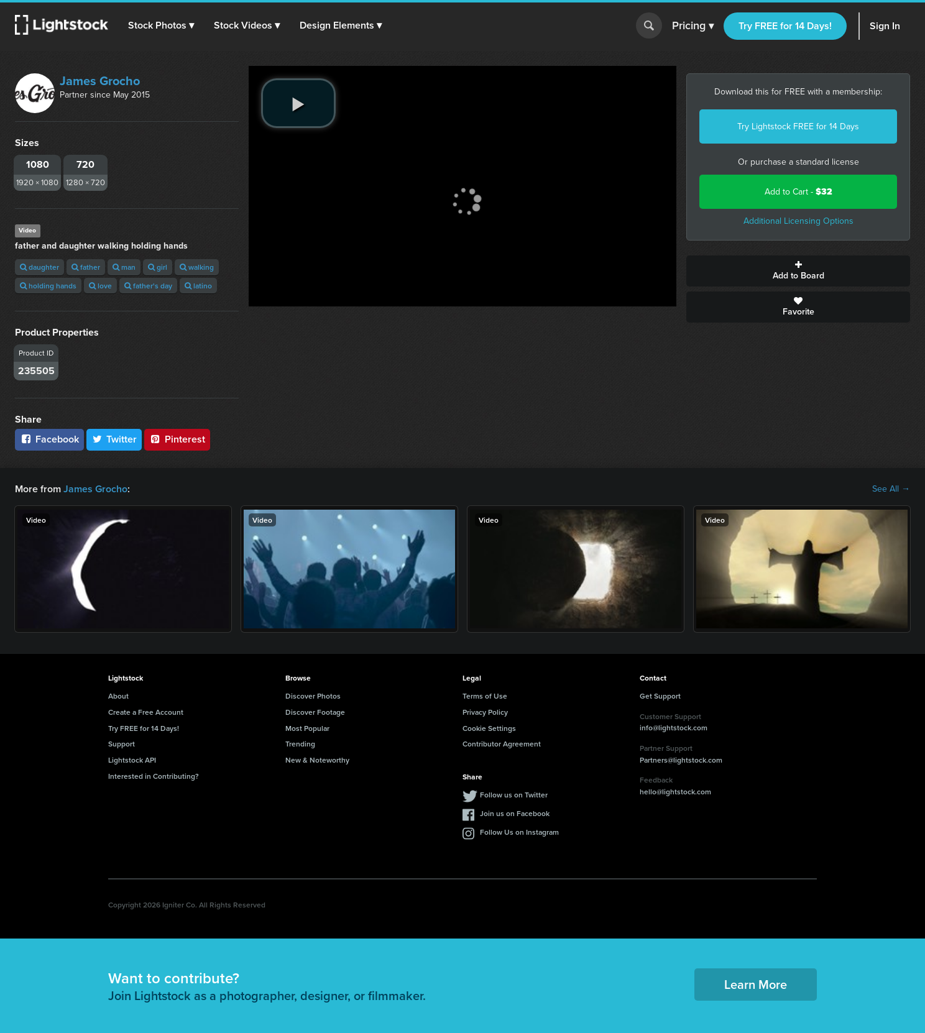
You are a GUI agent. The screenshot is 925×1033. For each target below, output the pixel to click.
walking (197, 267)
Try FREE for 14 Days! (785, 26)
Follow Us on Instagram (519, 832)
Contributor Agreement (501, 743)
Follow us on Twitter (514, 794)
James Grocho (100, 80)
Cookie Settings (489, 728)
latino (198, 285)
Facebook (49, 439)
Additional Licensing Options (798, 220)
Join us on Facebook (515, 813)
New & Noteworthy (317, 760)
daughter (39, 267)
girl (157, 267)
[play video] (298, 103)
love (100, 285)
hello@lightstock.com (675, 791)
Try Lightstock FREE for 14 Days (798, 126)
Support (121, 743)
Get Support (660, 696)
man (124, 267)
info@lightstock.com (673, 727)
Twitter (114, 439)
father (85, 267)
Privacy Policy (485, 712)
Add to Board (798, 271)
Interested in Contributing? (153, 776)
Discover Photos (313, 696)
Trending (300, 743)
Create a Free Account (145, 712)
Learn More (755, 984)
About (118, 696)
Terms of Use (484, 696)
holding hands (48, 285)
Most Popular (307, 728)
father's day (148, 285)
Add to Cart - (798, 191)
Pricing (693, 26)
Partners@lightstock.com (681, 760)
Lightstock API (132, 760)
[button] (161, 25)
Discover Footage (315, 712)
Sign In (885, 26)
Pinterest (177, 439)
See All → (891, 489)
